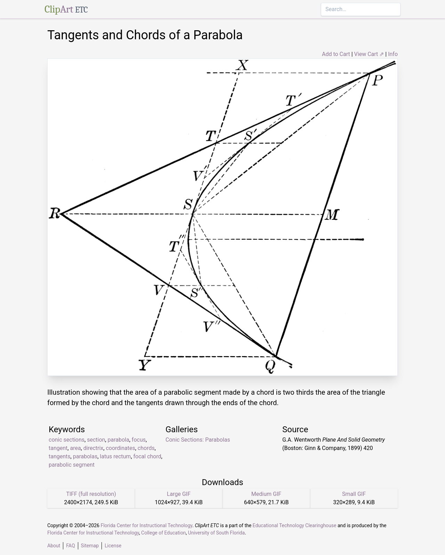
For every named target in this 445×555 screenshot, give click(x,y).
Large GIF (179, 494)
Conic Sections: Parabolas (197, 439)
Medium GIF (266, 494)
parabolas (85, 456)
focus (139, 439)
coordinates (120, 448)
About (53, 545)
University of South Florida (216, 533)
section (96, 439)
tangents (60, 456)
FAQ (70, 545)
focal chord (147, 456)
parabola (118, 439)
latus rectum (115, 456)
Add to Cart (336, 54)
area (75, 448)
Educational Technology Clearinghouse (295, 525)
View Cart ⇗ (369, 54)
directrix (93, 448)
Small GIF (354, 494)
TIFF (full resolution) (91, 494)
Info (393, 54)
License (113, 545)
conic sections (66, 439)
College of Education (163, 533)
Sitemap (90, 545)
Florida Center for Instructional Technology (146, 525)
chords (146, 448)
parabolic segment (72, 464)
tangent (58, 448)
